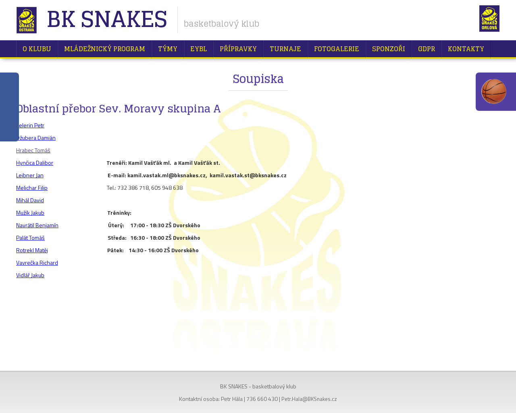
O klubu (37, 48)
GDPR (426, 48)
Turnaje (285, 48)
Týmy (167, 48)
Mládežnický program (104, 48)
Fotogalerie (336, 48)
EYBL (198, 48)
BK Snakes (106, 20)
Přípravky (238, 48)
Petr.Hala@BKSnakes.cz (309, 399)
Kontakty (466, 48)
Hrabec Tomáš (33, 150)
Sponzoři (388, 48)
